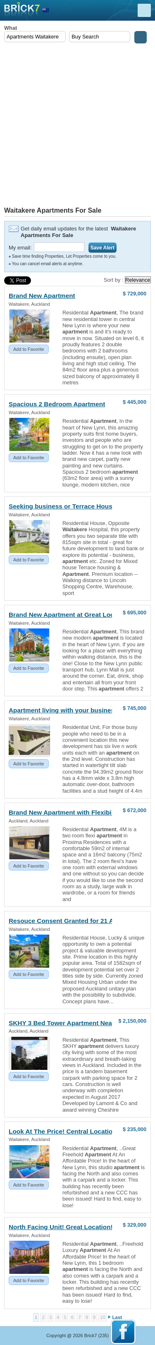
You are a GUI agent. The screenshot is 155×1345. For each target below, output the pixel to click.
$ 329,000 (134, 1225)
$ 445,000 (134, 402)
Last (117, 1317)
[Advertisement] (77, 125)
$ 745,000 (134, 708)
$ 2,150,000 (132, 1021)
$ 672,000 (134, 810)
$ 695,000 (134, 612)
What (10, 28)
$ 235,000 (134, 1129)
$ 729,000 (134, 293)
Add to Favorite (28, 349)
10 (102, 1317)
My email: (20, 248)
